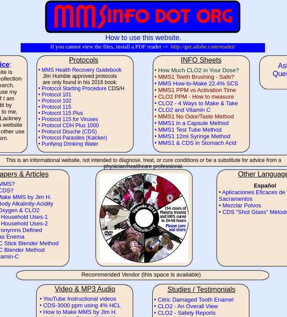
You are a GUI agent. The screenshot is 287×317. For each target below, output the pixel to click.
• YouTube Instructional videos (78, 298)
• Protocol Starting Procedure (72, 88)
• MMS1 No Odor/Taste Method (194, 116)
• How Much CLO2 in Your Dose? (197, 70)
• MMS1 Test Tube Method (188, 129)
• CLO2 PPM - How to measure (194, 96)
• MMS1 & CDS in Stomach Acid (195, 143)
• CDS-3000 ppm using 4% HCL (80, 305)
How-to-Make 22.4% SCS (205, 83)
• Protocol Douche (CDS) (67, 132)
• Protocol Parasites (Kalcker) (72, 138)
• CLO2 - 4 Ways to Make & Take (196, 103)
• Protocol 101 (54, 95)
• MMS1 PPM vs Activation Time (195, 90)
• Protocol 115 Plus (60, 113)
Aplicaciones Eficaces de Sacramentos (252, 195)
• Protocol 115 (54, 107)
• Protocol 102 (54, 101)
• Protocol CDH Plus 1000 (68, 125)
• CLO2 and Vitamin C (182, 110)
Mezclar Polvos (241, 205)
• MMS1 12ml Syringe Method (192, 136)
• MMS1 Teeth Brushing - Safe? (194, 77)
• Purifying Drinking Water (68, 144)
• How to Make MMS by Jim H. (78, 312)
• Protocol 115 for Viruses (68, 119)
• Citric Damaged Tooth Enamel (194, 299)
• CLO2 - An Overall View (186, 306)
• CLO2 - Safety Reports (185, 313)
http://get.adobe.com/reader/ (203, 46)
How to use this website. (143, 37)
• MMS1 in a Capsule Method (192, 123)
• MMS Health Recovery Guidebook (79, 70)
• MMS (164, 83)
